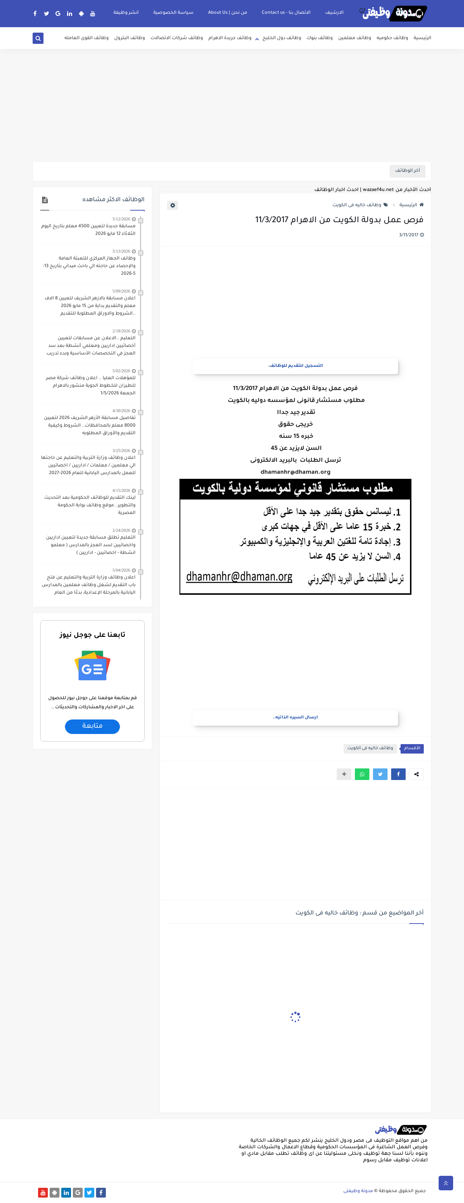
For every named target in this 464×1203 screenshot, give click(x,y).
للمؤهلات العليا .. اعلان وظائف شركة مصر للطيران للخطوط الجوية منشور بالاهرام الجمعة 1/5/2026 (91, 386)
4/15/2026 (121, 490)
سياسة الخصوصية (173, 13)
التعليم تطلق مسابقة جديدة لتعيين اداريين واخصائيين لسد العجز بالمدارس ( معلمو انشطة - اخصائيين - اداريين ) (91, 545)
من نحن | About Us (227, 13)
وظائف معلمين (354, 38)
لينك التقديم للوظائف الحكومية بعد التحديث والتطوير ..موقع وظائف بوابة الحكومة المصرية (90, 505)
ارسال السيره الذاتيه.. (295, 717)
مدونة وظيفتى (358, 1191)
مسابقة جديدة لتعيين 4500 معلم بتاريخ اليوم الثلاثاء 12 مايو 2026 (88, 230)
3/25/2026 (121, 450)
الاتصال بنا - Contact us (286, 13)
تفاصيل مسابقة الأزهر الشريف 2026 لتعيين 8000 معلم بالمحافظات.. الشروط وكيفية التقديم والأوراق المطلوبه (90, 426)
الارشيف (334, 13)
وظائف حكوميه (392, 38)
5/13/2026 (121, 251)
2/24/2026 (121, 530)
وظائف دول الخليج (281, 38)
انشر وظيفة (126, 13)
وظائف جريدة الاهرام (230, 38)
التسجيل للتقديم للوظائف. (295, 366)
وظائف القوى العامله (87, 38)
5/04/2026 (121, 570)
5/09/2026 (121, 291)
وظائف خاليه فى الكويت (360, 205)
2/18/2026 (121, 330)
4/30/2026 (121, 410)
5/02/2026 (121, 370)
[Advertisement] (232, 105)
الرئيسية (422, 38)
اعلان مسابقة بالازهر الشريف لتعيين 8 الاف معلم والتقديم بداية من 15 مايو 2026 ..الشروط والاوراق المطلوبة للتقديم (90, 306)
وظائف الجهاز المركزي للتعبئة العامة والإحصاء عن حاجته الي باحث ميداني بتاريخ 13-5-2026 (89, 266)
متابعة (92, 726)
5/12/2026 (121, 218)
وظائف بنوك (320, 38)
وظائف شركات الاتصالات (176, 38)
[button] (398, 774)
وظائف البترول (129, 38)
